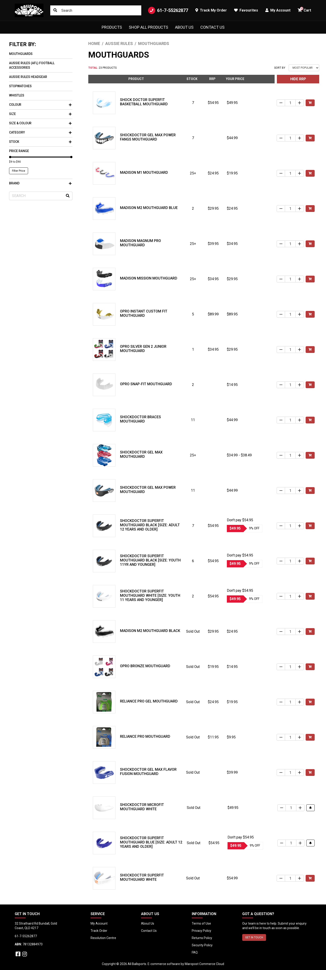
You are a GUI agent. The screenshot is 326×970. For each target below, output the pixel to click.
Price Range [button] (19, 151)
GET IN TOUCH (254, 937)
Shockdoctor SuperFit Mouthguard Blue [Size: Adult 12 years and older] (151, 842)
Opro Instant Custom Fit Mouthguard (143, 313)
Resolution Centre (103, 938)
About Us (184, 27)
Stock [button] (40, 141)
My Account (99, 923)
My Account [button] (277, 10)
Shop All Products (148, 27)
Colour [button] (40, 104)
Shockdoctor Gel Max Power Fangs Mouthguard (148, 137)
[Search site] (55, 10)
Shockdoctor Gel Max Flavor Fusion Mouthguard (148, 771)
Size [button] (40, 114)
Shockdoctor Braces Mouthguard (140, 419)
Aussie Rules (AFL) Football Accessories (32, 65)
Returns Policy (202, 938)
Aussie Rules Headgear (28, 77)
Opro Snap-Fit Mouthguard (146, 384)
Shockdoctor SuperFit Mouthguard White (142, 877)
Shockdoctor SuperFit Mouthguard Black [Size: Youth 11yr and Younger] (150, 560)
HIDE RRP (298, 79)
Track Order (99, 930)
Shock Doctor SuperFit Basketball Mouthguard (144, 102)
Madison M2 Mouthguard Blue (149, 208)
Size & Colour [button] (40, 123)
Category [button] (40, 132)
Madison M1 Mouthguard (144, 172)
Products (112, 27)
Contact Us (212, 27)
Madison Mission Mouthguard (148, 278)
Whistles (16, 95)
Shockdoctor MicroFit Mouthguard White (142, 807)
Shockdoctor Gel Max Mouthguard (141, 454)
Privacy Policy (201, 930)
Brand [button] (40, 183)
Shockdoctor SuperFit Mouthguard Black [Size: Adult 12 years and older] (150, 525)
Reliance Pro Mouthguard (145, 736)
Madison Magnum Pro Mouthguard (140, 243)
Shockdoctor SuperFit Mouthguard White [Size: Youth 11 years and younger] (150, 595)
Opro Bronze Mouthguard (145, 666)
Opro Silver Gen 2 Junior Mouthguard (143, 348)
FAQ (195, 952)
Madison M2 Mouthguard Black (150, 631)
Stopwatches (20, 86)
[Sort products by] (304, 67)
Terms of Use (201, 923)
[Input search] (95, 10)
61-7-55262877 (168, 10)
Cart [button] (304, 9)
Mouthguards (21, 54)
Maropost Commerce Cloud (204, 964)
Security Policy (202, 945)
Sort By (279, 67)
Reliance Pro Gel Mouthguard (149, 701)
